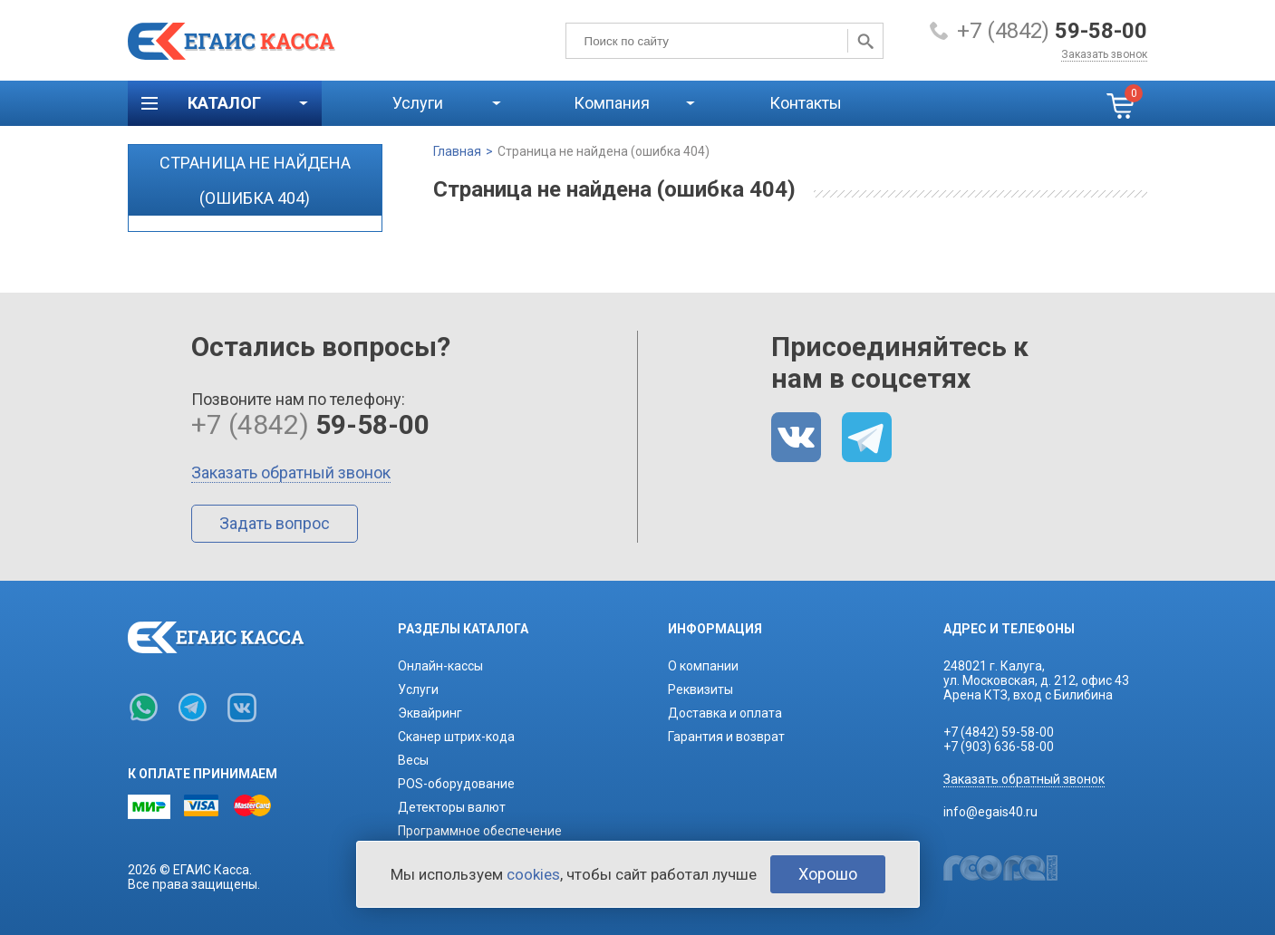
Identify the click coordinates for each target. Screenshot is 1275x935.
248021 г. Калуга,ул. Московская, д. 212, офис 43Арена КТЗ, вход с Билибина (1036, 680)
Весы (413, 760)
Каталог (224, 102)
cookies (533, 874)
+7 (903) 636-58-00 (998, 746)
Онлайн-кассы (440, 666)
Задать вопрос (274, 523)
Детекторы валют (452, 807)
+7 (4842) (1052, 30)
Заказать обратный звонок (291, 472)
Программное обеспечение (480, 831)
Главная (457, 151)
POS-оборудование (456, 783)
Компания (612, 102)
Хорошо (827, 873)
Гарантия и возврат (726, 736)
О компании (703, 666)
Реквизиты (700, 689)
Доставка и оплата (725, 713)
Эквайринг (430, 713)
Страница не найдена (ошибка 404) (603, 151)
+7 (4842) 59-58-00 (998, 732)
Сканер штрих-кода (456, 736)
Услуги (417, 102)
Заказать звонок (1104, 54)
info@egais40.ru (990, 812)
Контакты (805, 102)
